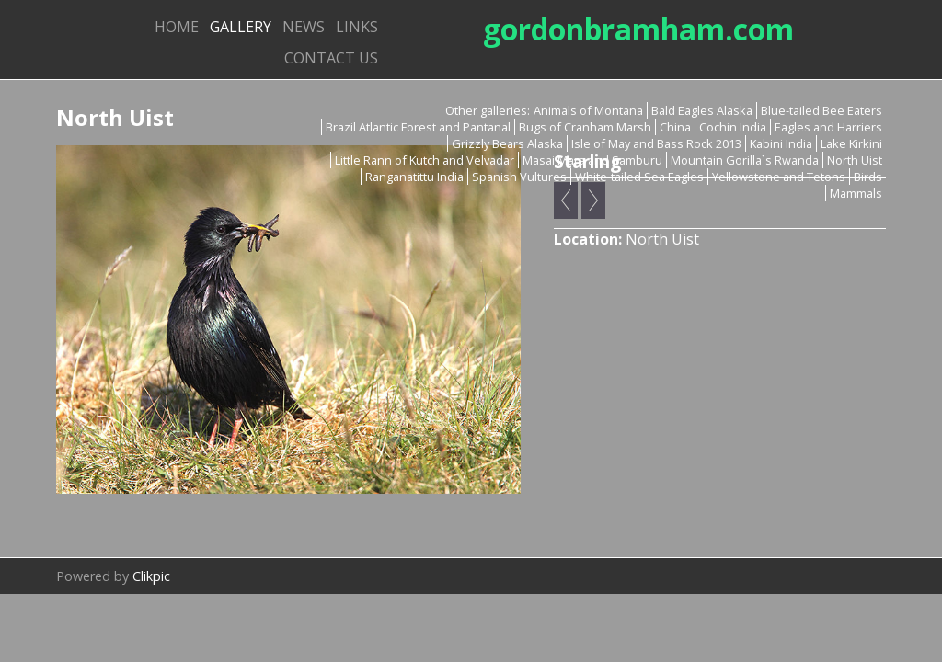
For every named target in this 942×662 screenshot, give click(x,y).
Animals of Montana (588, 110)
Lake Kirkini (851, 143)
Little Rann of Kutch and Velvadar (424, 160)
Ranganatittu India (414, 176)
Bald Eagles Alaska (701, 110)
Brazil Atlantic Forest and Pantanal (418, 127)
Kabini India (781, 143)
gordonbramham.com (638, 29)
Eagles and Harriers (828, 127)
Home (177, 27)
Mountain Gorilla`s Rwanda (745, 160)
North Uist (854, 160)
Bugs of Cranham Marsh (585, 127)
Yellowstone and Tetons (778, 176)
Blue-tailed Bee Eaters (821, 110)
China (675, 127)
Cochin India (732, 127)
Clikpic (151, 576)
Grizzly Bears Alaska (507, 143)
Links (357, 27)
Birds (868, 176)
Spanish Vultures (519, 176)
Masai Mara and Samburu (592, 160)
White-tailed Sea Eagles (639, 176)
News (303, 27)
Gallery (240, 27)
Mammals (856, 193)
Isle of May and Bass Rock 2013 (656, 143)
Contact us (331, 58)
